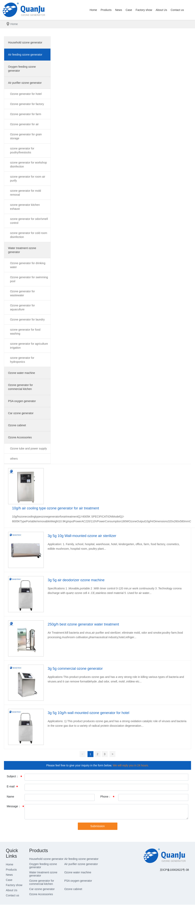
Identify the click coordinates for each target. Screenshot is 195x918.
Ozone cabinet (73, 889)
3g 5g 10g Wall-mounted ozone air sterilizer (82, 536)
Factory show (14, 885)
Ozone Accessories (41, 894)
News (9, 874)
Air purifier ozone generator (81, 864)
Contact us (12, 895)
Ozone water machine (77, 872)
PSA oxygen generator (78, 880)
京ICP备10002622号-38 (174, 869)
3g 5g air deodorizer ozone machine (76, 580)
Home (9, 864)
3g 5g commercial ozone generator (75, 669)
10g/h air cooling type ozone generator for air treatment (55, 508)
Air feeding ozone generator (81, 858)
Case (9, 879)
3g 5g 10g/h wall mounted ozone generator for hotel (88, 713)
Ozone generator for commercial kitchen (41, 882)
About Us (11, 890)
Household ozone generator (46, 858)
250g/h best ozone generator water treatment (83, 624)
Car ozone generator (42, 889)
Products (11, 869)
